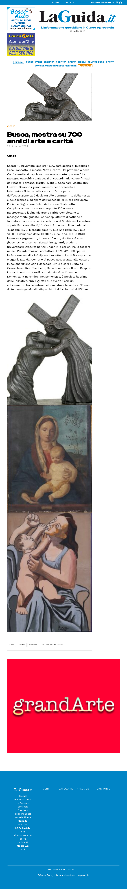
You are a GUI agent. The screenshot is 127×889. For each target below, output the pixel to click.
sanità (72, 62)
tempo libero (96, 62)
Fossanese (103, 817)
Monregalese (103, 807)
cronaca (49, 62)
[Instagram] (117, 3)
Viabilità (85, 817)
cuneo (30, 62)
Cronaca (85, 812)
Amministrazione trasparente (72, 875)
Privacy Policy (46, 875)
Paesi (67, 807)
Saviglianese (103, 812)
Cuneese (104, 796)
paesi (38, 62)
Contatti (48, 817)
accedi (95, 3)
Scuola (85, 807)
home (55, 3)
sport (110, 62)
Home (48, 796)
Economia (66, 823)
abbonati (107, 3)
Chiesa (66, 796)
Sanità (85, 801)
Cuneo (66, 801)
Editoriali (48, 801)
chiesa (82, 62)
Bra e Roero (103, 832)
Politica (66, 812)
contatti (69, 3)
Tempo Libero (67, 828)
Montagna (85, 796)
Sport (66, 817)
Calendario (48, 807)
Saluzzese (103, 801)
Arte (85, 832)
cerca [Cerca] (19, 62)
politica (61, 62)
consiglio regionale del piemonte (56, 66)
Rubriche (48, 812)
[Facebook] (120, 3)
